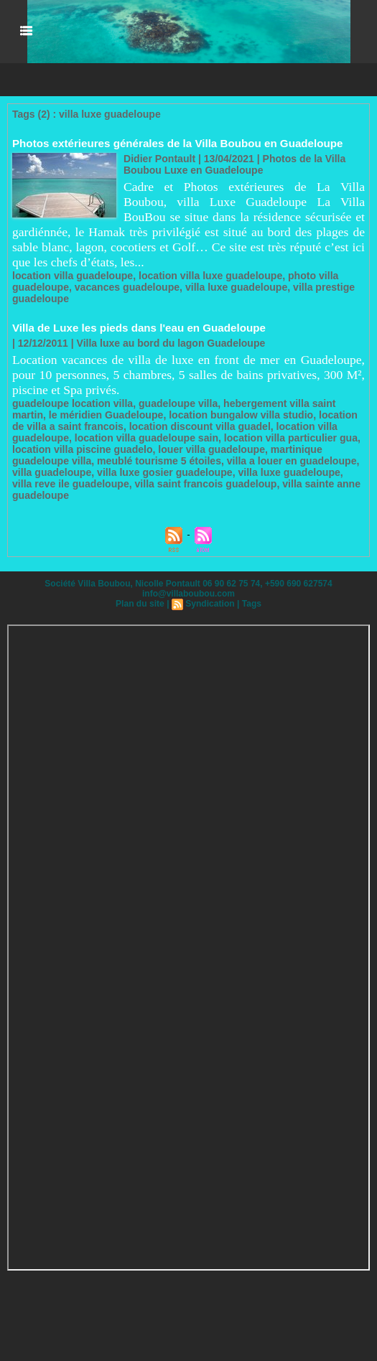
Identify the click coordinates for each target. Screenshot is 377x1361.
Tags (251, 604)
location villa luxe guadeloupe (209, 275)
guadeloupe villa (177, 403)
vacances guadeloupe (126, 287)
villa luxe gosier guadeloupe (163, 472)
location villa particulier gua (289, 438)
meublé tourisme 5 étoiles (158, 461)
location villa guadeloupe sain (145, 438)
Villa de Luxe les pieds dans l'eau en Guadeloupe (137, 328)
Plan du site (140, 604)
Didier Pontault (159, 158)
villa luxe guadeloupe (236, 287)
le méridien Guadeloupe (106, 415)
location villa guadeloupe (72, 275)
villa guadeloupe (51, 472)
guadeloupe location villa (72, 403)
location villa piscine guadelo (82, 449)
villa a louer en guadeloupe (290, 461)
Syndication (209, 604)
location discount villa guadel (199, 426)
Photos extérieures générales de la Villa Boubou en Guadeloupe (176, 143)
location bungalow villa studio (240, 415)
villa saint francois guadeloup (182, 484)
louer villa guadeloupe (210, 449)
